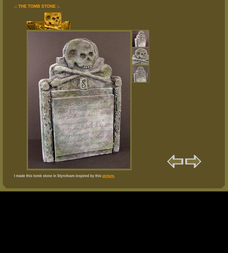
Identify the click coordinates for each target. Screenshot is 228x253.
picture (108, 176)
